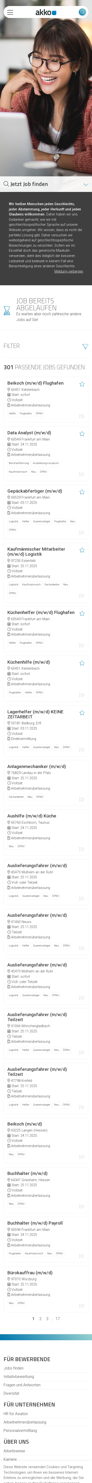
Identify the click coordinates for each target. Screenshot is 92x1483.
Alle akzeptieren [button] (46, 1454)
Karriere (10, 1397)
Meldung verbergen (68, 209)
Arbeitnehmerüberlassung (25, 1360)
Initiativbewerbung (19, 1314)
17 (58, 1256)
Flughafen (26, 351)
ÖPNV (39, 351)
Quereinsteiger (41, 459)
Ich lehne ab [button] (46, 1464)
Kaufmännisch (18, 409)
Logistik (13, 459)
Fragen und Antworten (22, 1322)
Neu (33, 409)
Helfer (12, 351)
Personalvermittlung (20, 1368)
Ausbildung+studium (46, 400)
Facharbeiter (52, 522)
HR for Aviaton (16, 1351)
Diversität (11, 1331)
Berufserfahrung (19, 400)
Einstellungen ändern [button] (46, 1474)
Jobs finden (13, 1306)
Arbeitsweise (14, 1388)
